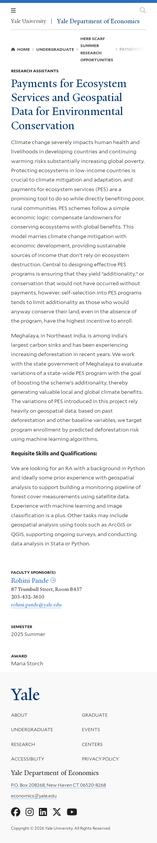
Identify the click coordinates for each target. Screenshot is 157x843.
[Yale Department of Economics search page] (143, 10)
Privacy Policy (100, 759)
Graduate (95, 715)
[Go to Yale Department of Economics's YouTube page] (72, 812)
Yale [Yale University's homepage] (25, 694)
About (19, 715)
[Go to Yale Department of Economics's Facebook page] (15, 812)
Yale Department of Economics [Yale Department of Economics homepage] (98, 21)
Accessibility (27, 759)
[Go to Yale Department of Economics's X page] (57, 812)
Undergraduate (32, 730)
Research (23, 744)
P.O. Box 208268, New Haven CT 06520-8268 (58, 785)
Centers (92, 744)
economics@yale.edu (34, 796)
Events (91, 730)
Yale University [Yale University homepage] (28, 21)
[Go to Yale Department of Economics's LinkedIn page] (43, 812)
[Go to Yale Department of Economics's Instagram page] (30, 812)
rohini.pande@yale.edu (36, 604)
